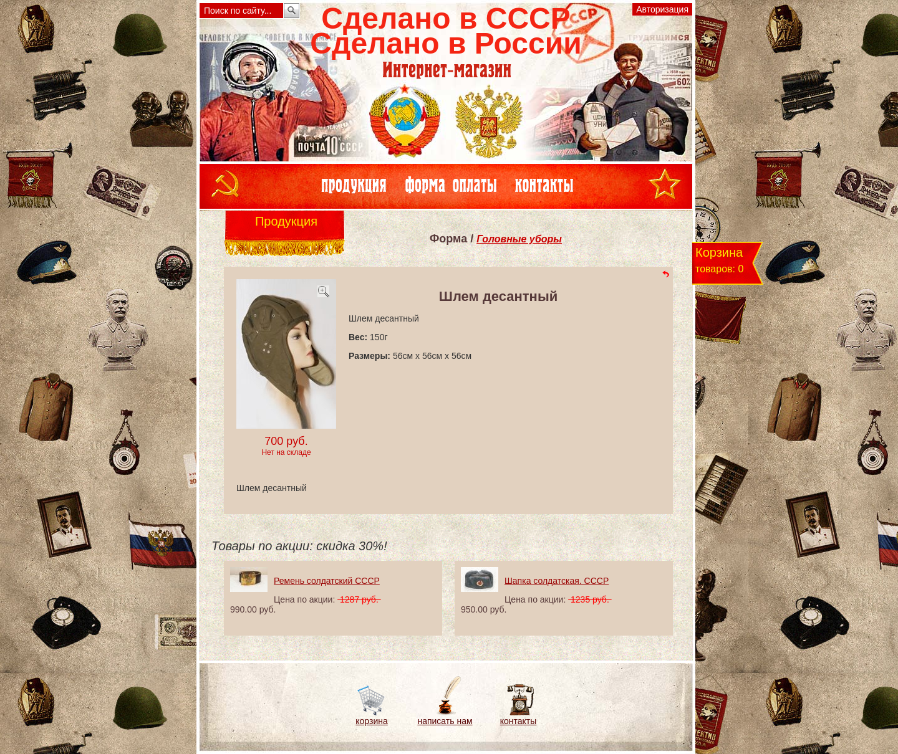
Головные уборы (519, 239)
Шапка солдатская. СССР (557, 581)
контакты (518, 721)
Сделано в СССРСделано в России (445, 31)
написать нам (444, 721)
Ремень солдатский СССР (327, 581)
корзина (371, 721)
